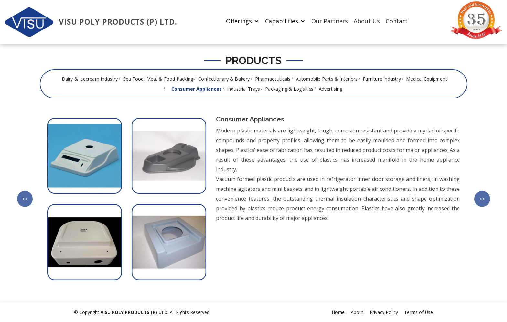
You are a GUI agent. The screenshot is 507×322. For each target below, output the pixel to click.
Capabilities (281, 21)
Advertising (330, 89)
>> (482, 198)
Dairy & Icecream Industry (90, 79)
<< (25, 198)
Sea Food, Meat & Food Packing (158, 79)
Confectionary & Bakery (224, 79)
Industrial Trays (243, 89)
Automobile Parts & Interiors (327, 79)
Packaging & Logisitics (289, 89)
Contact (397, 21)
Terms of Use (418, 312)
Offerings (239, 21)
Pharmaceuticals (273, 79)
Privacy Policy (384, 312)
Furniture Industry (382, 79)
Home (338, 312)
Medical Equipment (426, 79)
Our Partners (329, 21)
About (357, 312)
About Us (367, 21)
